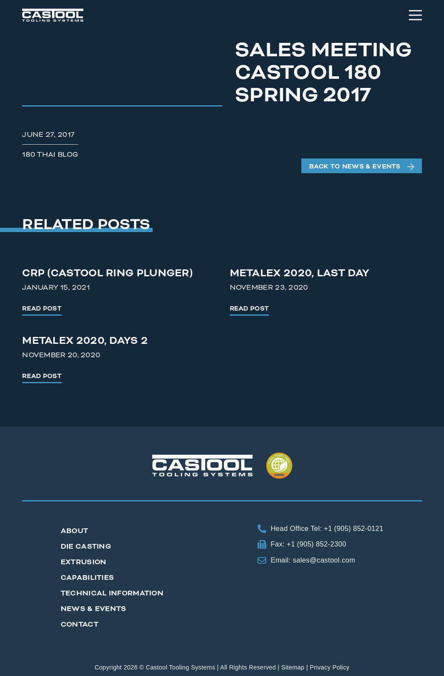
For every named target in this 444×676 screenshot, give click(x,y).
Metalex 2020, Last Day (300, 273)
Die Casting (86, 546)
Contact (79, 624)
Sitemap (292, 667)
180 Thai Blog (50, 154)
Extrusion (84, 562)
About (74, 531)
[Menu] (415, 15)
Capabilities (87, 577)
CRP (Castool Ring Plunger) (107, 273)
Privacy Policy (329, 667)
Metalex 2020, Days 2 (85, 341)
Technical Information (112, 593)
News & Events (94, 609)
